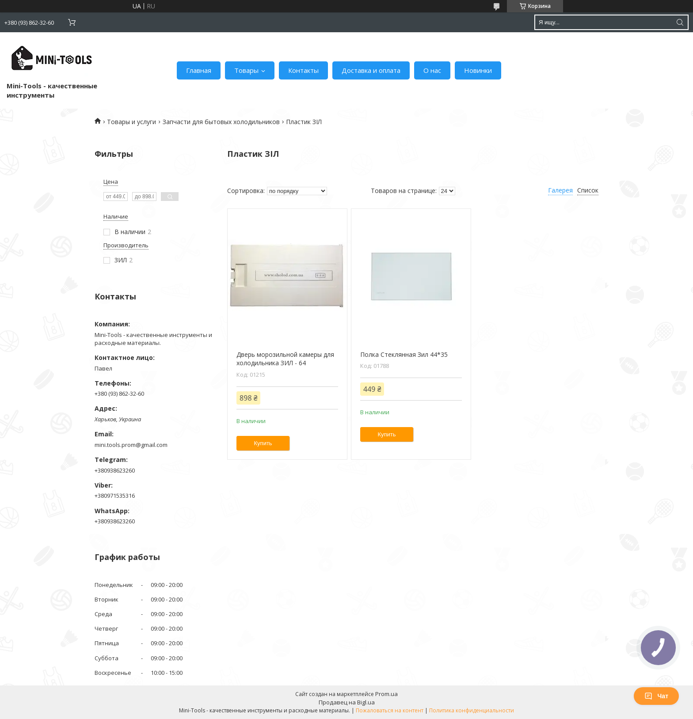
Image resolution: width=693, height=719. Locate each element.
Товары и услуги (131, 121)
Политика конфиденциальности (471, 710)
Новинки (478, 70)
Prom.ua (386, 694)
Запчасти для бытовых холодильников (221, 121)
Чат (656, 696)
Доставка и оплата (371, 70)
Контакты (303, 70)
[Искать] (680, 22)
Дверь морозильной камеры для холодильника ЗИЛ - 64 (285, 358)
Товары (246, 70)
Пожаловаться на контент (389, 710)
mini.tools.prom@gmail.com (131, 445)
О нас (432, 70)
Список (587, 190)
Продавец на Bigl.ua (347, 702)
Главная (198, 70)
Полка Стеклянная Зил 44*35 (404, 354)
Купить (263, 443)
